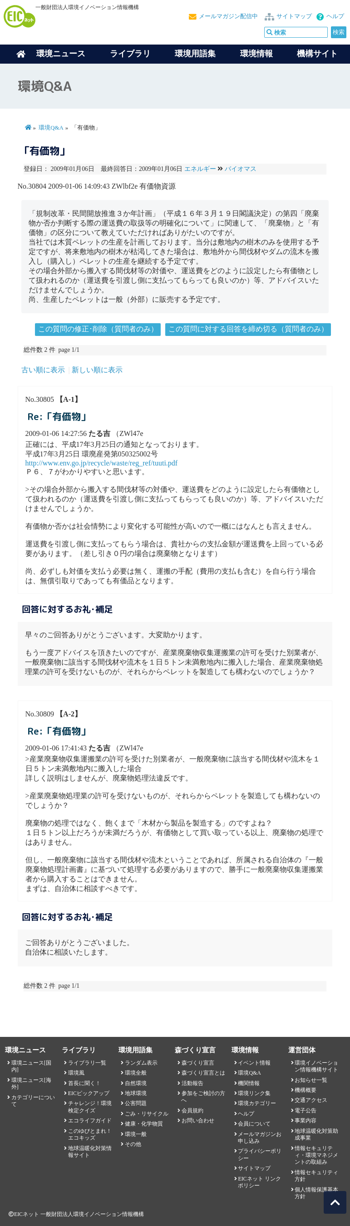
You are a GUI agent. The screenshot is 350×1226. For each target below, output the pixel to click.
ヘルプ (335, 16)
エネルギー (200, 168)
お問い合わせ (198, 1120)
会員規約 (192, 1110)
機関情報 (249, 1083)
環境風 (76, 1073)
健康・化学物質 (144, 1124)
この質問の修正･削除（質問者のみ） (98, 329)
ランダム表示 (141, 1063)
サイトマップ (294, 16)
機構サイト (317, 53)
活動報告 (192, 1083)
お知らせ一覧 (311, 1080)
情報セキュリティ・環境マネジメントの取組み (316, 1155)
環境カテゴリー (257, 1103)
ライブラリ (130, 53)
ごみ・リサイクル (146, 1114)
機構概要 (305, 1090)
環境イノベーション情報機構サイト (316, 1066)
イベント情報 (254, 1063)
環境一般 (136, 1134)
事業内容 (305, 1120)
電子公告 (305, 1110)
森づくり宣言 (198, 1063)
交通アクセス (311, 1100)
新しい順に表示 (97, 370)
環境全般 (136, 1073)
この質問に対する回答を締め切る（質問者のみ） (248, 329)
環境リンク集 (254, 1093)
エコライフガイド (90, 1120)
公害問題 (136, 1103)
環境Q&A (51, 128)
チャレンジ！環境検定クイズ (90, 1106)
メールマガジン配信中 (228, 16)
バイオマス (240, 168)
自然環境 (136, 1083)
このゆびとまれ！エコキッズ (90, 1134)
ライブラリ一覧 (87, 1063)
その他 (133, 1144)
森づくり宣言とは (203, 1073)
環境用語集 (195, 53)
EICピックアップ (88, 1093)
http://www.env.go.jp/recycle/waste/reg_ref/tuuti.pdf (101, 463)
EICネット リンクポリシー (259, 1182)
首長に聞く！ (84, 1083)
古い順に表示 (43, 370)
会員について (254, 1124)
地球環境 (136, 1093)
